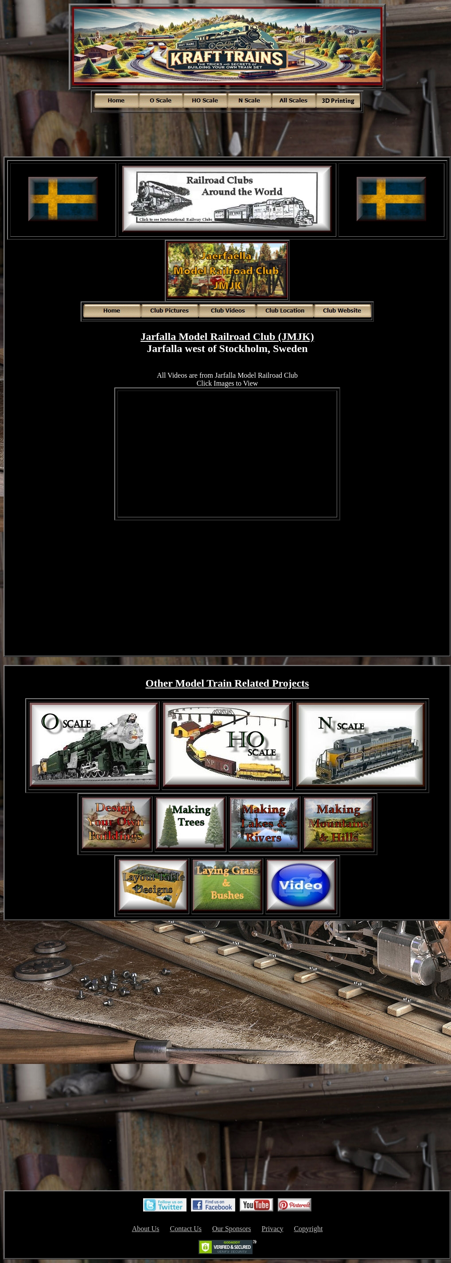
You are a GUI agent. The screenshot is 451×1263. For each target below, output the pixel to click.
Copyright (308, 1228)
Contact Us (186, 1228)
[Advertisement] (227, 134)
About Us (145, 1228)
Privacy (273, 1228)
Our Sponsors (231, 1228)
